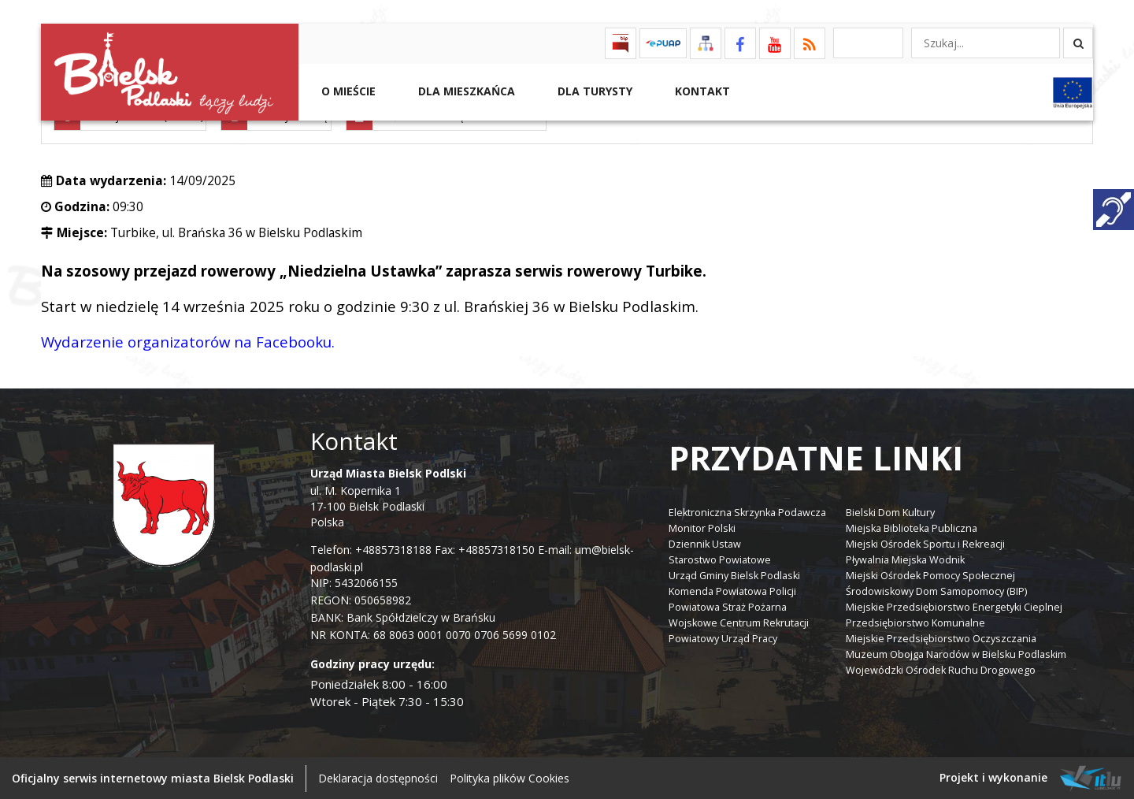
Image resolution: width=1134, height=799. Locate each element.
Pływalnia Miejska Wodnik (905, 558)
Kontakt (701, 91)
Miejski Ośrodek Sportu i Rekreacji (925, 542)
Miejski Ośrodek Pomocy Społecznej (930, 574)
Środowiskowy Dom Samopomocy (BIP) (936, 589)
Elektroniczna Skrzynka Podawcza (747, 511)
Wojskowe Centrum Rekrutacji (739, 621)
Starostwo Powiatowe (720, 558)
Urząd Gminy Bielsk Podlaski (734, 574)
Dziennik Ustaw (705, 542)
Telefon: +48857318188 (371, 548)
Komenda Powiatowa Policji (732, 589)
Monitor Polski (702, 526)
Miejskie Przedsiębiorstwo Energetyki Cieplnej (954, 605)
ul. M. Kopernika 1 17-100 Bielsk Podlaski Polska (388, 497)
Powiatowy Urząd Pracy (723, 637)
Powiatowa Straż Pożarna (728, 605)
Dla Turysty (593, 91)
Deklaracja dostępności (378, 777)
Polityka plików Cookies (509, 777)
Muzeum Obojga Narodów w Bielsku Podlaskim (956, 653)
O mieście (347, 91)
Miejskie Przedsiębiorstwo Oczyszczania (941, 637)
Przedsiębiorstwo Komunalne (915, 621)
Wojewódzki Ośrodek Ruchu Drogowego (941, 668)
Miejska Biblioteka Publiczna (911, 526)
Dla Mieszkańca (465, 91)
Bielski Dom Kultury (890, 511)
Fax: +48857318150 (485, 548)
